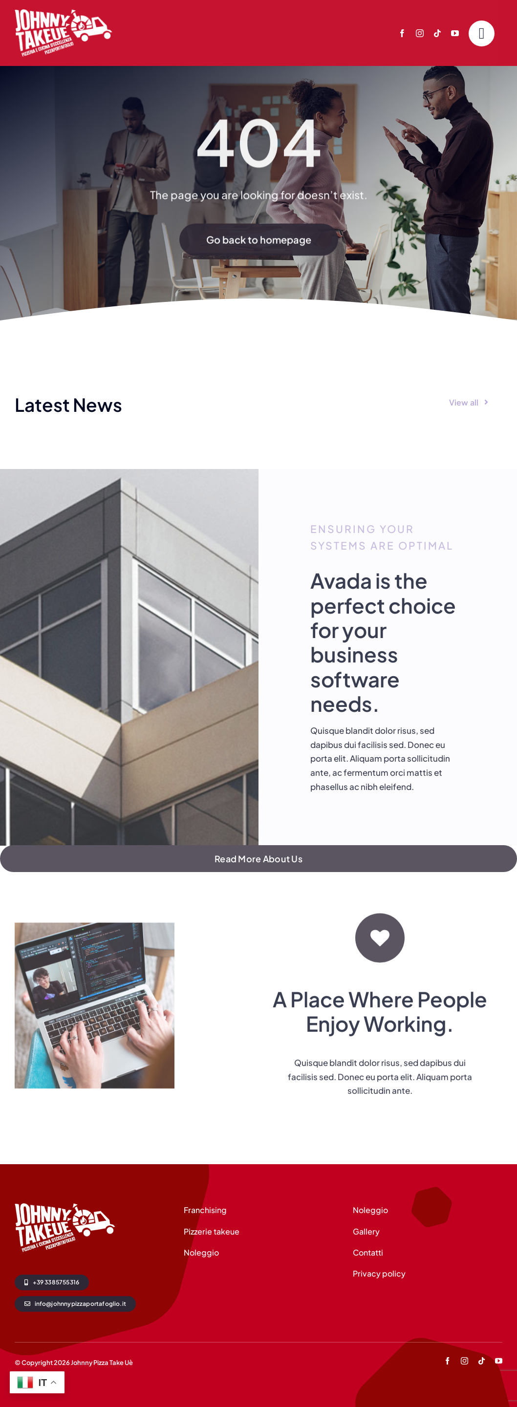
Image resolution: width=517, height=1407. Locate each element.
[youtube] (455, 33)
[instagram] (420, 33)
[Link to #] (482, 33)
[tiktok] (437, 33)
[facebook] (402, 33)
